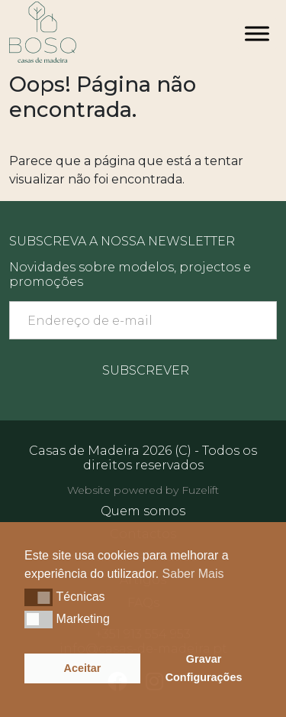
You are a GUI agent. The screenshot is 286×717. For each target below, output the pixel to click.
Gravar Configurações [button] (204, 668)
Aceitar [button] (82, 668)
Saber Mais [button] (193, 573)
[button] (38, 597)
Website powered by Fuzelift (143, 490)
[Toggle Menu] (257, 33)
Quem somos (143, 511)
